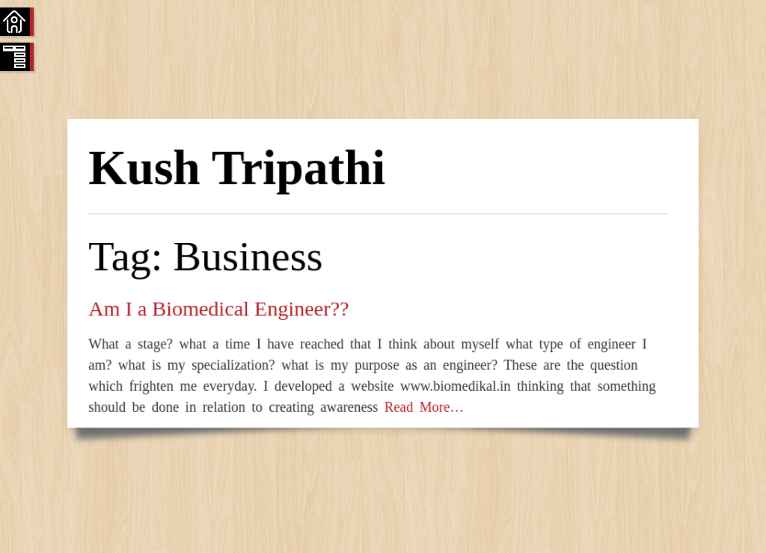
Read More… (421, 407)
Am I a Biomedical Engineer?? (218, 308)
